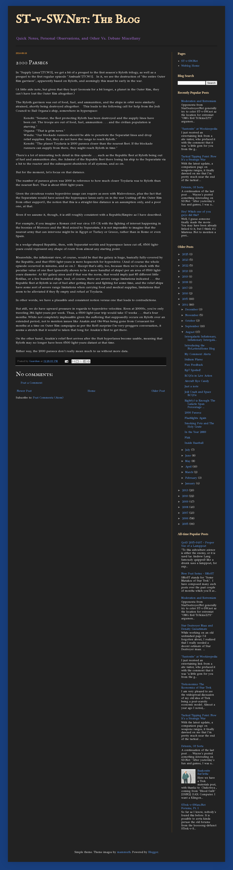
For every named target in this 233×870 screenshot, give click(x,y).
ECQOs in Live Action (198, 375)
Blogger (153, 852)
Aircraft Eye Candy (197, 381)
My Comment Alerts (198, 354)
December (192, 309)
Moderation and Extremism (198, 101)
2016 (185, 293)
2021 (185, 271)
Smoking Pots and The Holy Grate (199, 425)
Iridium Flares (194, 359)
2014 (185, 304)
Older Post (158, 391)
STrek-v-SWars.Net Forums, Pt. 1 (193, 806)
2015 (185, 299)
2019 (185, 276)
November (192, 315)
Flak (187, 437)
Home (91, 391)
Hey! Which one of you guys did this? (196, 213)
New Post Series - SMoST (197, 573)
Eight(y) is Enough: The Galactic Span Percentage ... (200, 404)
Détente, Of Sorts (192, 187)
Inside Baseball (194, 443)
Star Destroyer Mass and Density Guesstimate (197, 627)
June (188, 455)
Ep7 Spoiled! (193, 370)
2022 (185, 265)
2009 (185, 501)
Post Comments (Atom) (48, 397)
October (190, 320)
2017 (185, 288)
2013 (185, 490)
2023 (185, 260)
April (189, 466)
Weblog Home (190, 65)
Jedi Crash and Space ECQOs (198, 393)
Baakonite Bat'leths (203, 772)
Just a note (191, 386)
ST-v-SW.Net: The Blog (78, 19)
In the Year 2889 (195, 432)
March (189, 472)
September (192, 326)
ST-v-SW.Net (189, 61)
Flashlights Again (195, 418)
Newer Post (24, 391)
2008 (185, 507)
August (190, 332)
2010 (185, 496)
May (188, 461)
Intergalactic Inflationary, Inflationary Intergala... (201, 338)
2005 (185, 524)
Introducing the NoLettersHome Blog (200, 347)
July (188, 450)
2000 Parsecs (193, 412)
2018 (185, 282)
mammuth (124, 852)
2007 (185, 513)
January (190, 483)
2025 (185, 254)
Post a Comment (31, 382)
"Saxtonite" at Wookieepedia (199, 128)
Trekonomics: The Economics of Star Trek (196, 686)
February (191, 478)
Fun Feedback (194, 365)
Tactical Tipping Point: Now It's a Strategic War (198, 158)
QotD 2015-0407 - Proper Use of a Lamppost (197, 544)
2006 (185, 518)
